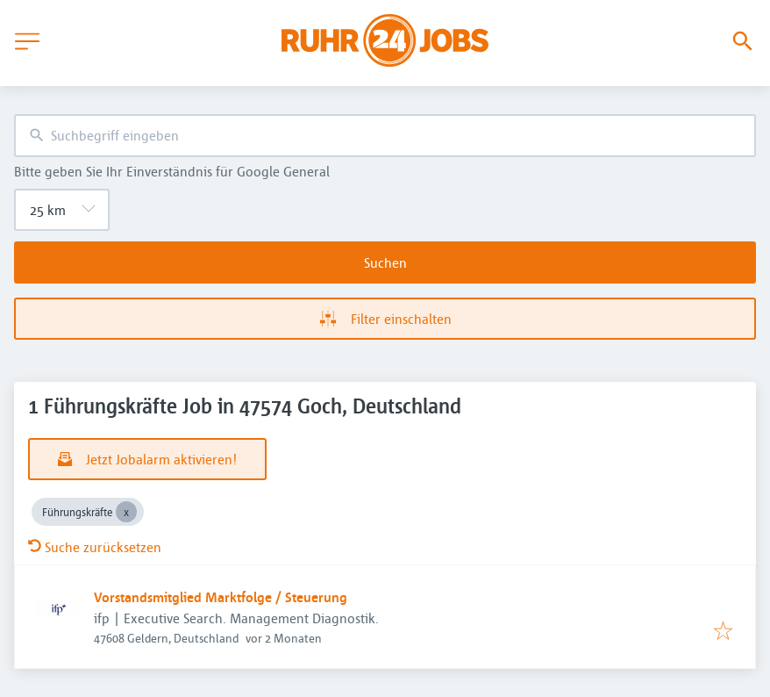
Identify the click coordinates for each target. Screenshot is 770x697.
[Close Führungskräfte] (126, 511)
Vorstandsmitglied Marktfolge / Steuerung (220, 597)
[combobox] (385, 135)
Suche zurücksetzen (94, 547)
